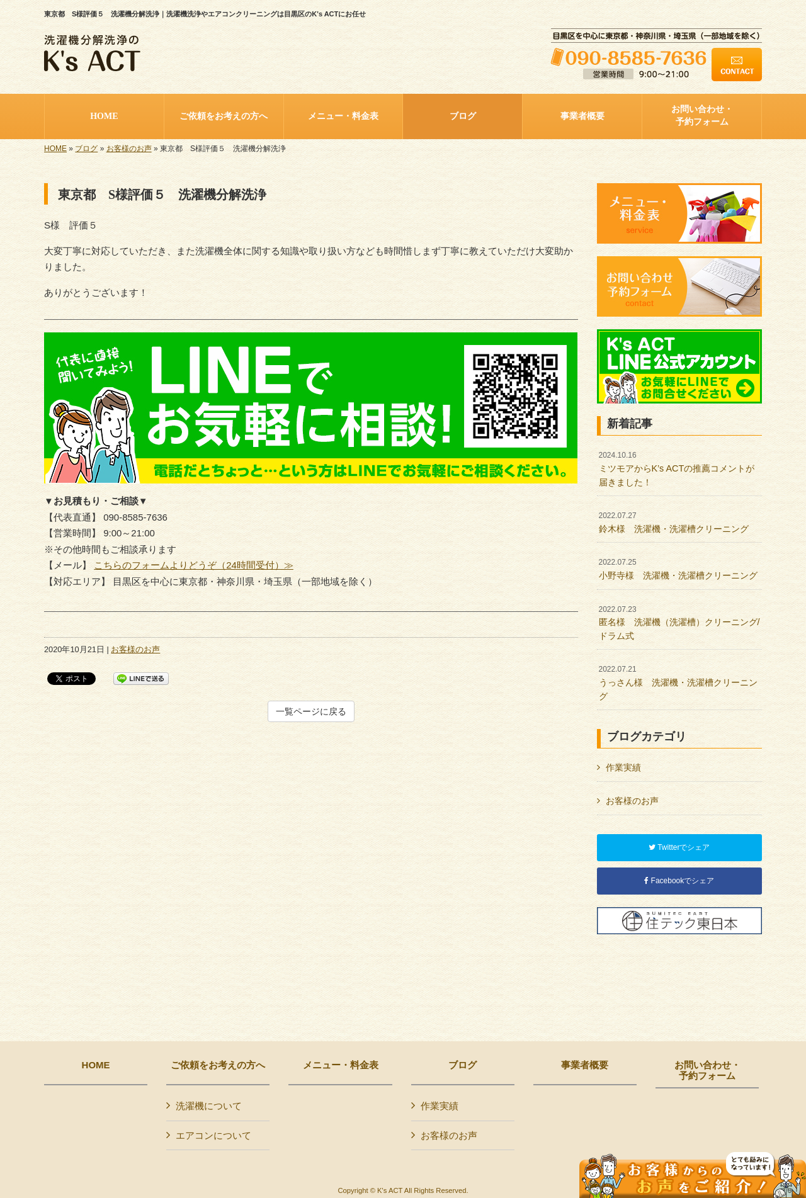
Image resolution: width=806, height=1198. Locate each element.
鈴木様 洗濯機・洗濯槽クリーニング (674, 522)
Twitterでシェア (679, 847)
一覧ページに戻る (311, 711)
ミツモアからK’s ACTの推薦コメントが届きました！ (677, 469)
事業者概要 (584, 1065)
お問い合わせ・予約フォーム (707, 1070)
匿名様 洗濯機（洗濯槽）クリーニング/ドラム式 (679, 623)
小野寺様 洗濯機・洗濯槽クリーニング (678, 569)
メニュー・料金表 (340, 1065)
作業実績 (623, 767)
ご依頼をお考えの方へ (218, 1065)
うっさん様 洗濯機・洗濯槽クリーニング (678, 683)
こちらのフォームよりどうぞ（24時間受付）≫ (193, 565)
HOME (55, 148)
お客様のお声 (129, 148)
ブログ (86, 148)
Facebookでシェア (679, 880)
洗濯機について (209, 1105)
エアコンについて (213, 1135)
